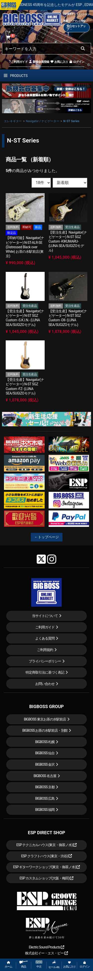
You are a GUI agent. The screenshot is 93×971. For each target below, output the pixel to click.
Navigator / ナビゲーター (42, 121)
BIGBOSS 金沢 (45, 764)
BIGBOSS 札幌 (45, 742)
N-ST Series (71, 121)
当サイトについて (45, 616)
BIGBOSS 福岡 (45, 810)
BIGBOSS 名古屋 (44, 776)
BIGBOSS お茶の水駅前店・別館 (45, 730)
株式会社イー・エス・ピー (46, 953)
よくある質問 (45, 638)
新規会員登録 (39, 62)
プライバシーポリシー (45, 661)
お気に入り (59, 62)
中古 (39, 964)
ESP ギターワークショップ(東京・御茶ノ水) (46, 867)
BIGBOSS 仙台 (45, 753)
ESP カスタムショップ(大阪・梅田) (47, 878)
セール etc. (54, 964)
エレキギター (13, 121)
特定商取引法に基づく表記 (45, 672)
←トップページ (46, 537)
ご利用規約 (45, 650)
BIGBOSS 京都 (45, 787)
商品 (23, 964)
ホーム (8, 964)
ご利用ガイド (18, 62)
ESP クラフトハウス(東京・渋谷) (46, 856)
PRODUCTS (16, 76)
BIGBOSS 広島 (45, 798)
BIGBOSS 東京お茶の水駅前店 (45, 719)
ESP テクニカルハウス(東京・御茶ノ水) (46, 845)
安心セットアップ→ (76, 27)
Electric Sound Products (46, 947)
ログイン (76, 62)
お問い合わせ (45, 684)
